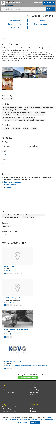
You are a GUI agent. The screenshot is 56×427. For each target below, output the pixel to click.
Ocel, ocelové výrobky (39, 365)
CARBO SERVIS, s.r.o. (12, 298)
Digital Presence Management (10, 411)
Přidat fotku (40, 20)
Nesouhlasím (23, 422)
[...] (25, 9)
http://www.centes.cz (9, 164)
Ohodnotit (15, 20)
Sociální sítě (33, 394)
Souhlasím (34, 422)
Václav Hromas (10, 266)
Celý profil (7, 39)
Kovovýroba (6, 226)
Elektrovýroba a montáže (10, 217)
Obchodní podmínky (8, 392)
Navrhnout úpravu (15, 24)
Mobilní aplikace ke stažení (10, 407)
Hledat (50, 9)
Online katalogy (34, 390)
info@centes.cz (7, 155)
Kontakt (4, 388)
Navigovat (15, 27)
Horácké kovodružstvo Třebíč (16, 329)
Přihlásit (38, 3)
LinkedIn (33, 411)
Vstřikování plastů (28, 217)
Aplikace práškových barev (35, 215)
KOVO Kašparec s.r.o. (12, 361)
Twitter (33, 409)
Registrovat (49, 3)
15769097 (9, 187)
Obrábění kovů (19, 215)
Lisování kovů (7, 215)
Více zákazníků (6, 413)
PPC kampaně (34, 392)
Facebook (34, 407)
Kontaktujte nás (40, 24)
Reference (5, 390)
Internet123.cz (34, 388)
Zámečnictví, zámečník (23, 365)
